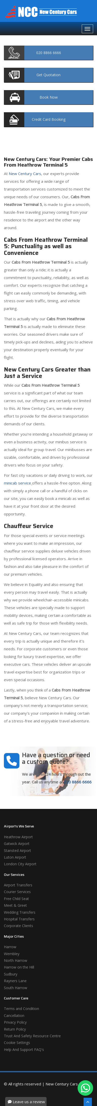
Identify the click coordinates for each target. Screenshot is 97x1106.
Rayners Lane (15, 980)
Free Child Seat (16, 898)
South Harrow (15, 987)
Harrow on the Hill (19, 967)
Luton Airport (15, 857)
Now (49, 97)
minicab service (17, 483)
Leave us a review (26, 1101)
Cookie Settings (17, 1042)
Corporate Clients (18, 925)
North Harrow (15, 960)
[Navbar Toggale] (87, 28)
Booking (48, 119)
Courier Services (17, 891)
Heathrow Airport (18, 836)
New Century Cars (24, 173)
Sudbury (10, 974)
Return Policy (15, 1029)
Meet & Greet (15, 905)
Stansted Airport (17, 850)
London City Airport (20, 863)
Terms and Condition (21, 1008)
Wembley (11, 953)
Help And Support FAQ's (24, 1049)
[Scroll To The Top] (88, 1102)
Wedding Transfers (19, 912)
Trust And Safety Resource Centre (32, 1035)
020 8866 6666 (78, 781)
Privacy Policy (15, 1022)
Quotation (48, 74)
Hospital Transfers (19, 919)
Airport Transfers (18, 885)
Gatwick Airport (16, 843)
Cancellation (14, 1015)
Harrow (10, 946)
